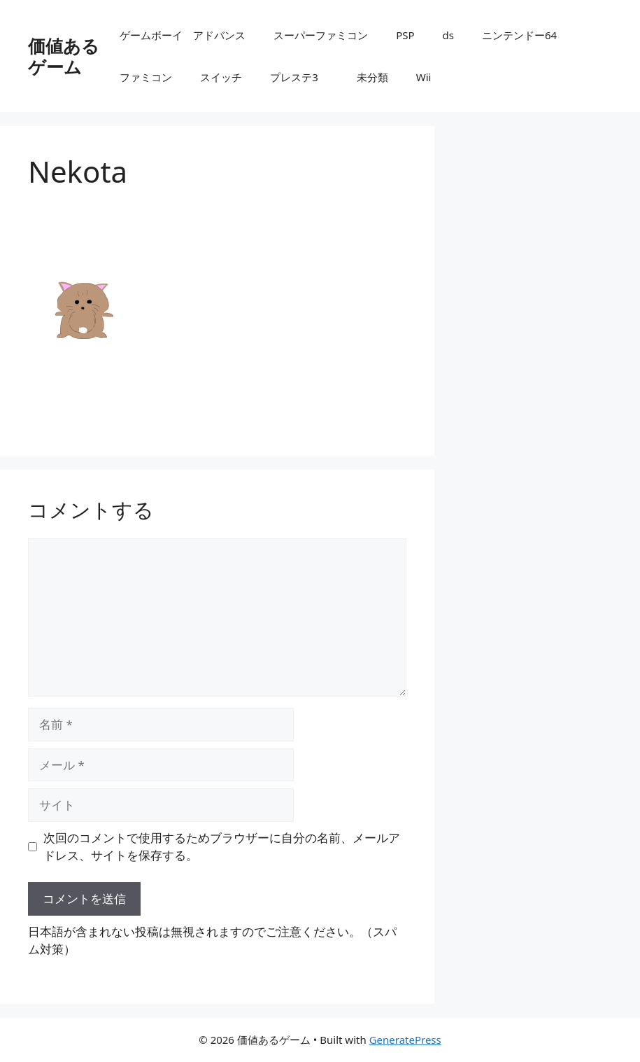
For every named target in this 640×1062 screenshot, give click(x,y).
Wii (424, 77)
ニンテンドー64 (524, 35)
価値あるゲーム (63, 56)
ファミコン (146, 77)
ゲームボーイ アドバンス (183, 35)
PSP (405, 35)
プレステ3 (299, 77)
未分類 (372, 77)
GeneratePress (405, 1040)
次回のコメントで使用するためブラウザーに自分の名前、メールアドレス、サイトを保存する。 (221, 847)
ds (448, 35)
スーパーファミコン (320, 35)
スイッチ (221, 77)
